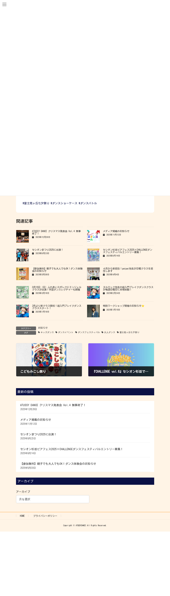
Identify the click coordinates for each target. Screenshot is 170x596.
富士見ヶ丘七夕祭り (129, 332)
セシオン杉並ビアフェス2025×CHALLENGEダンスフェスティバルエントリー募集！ (127, 250)
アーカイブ (23, 491)
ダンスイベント (65, 332)
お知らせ (43, 328)
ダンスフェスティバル (89, 332)
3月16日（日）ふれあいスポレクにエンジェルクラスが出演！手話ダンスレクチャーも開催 (56, 288)
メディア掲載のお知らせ (116, 231)
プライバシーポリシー (45, 516)
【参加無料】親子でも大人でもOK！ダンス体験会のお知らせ (58, 463)
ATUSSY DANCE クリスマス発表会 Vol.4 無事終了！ (53, 405)
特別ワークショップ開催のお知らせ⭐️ (123, 306)
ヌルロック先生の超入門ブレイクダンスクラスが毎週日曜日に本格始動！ (128, 288)
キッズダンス (47, 332)
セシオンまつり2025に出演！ (47, 249)
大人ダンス (109, 332)
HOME (22, 516)
